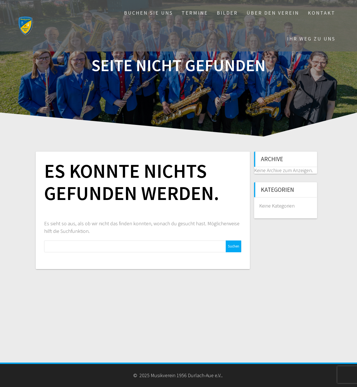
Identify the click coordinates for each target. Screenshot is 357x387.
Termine (195, 13)
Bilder (227, 13)
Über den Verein (273, 13)
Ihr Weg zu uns (311, 38)
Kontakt (321, 13)
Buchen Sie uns (148, 13)
